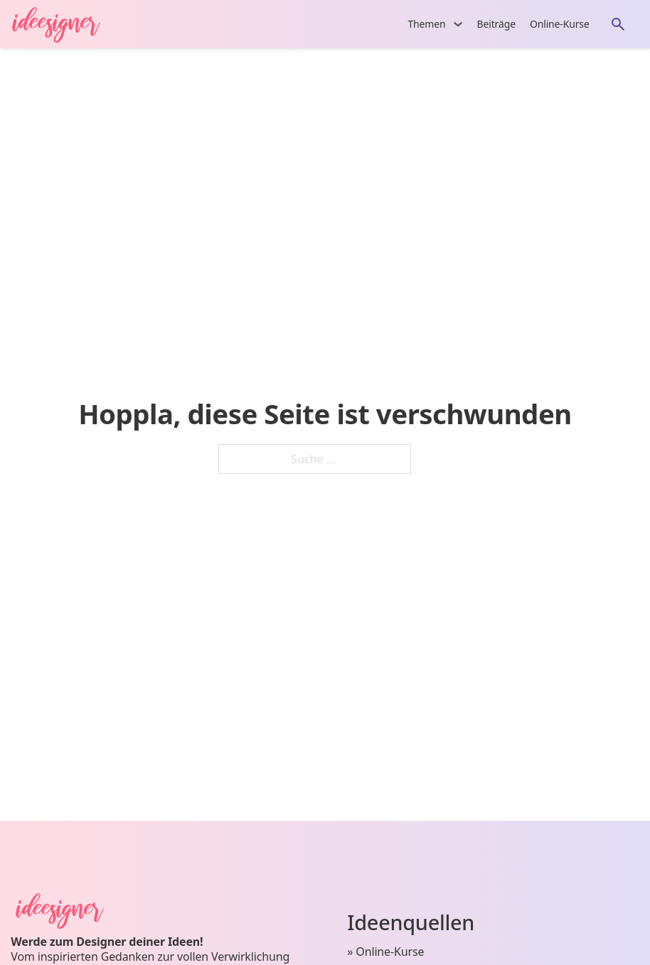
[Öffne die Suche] (618, 24)
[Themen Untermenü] (458, 24)
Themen (426, 24)
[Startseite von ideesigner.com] (63, 24)
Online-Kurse (560, 24)
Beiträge (496, 24)
